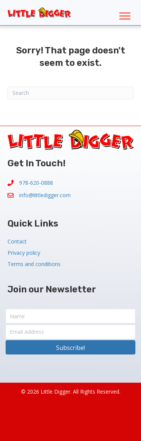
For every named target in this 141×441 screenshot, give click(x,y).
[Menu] (124, 16)
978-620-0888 (36, 182)
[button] (70, 347)
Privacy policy (24, 252)
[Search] (70, 93)
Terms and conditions (34, 264)
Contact (17, 241)
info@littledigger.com (45, 195)
